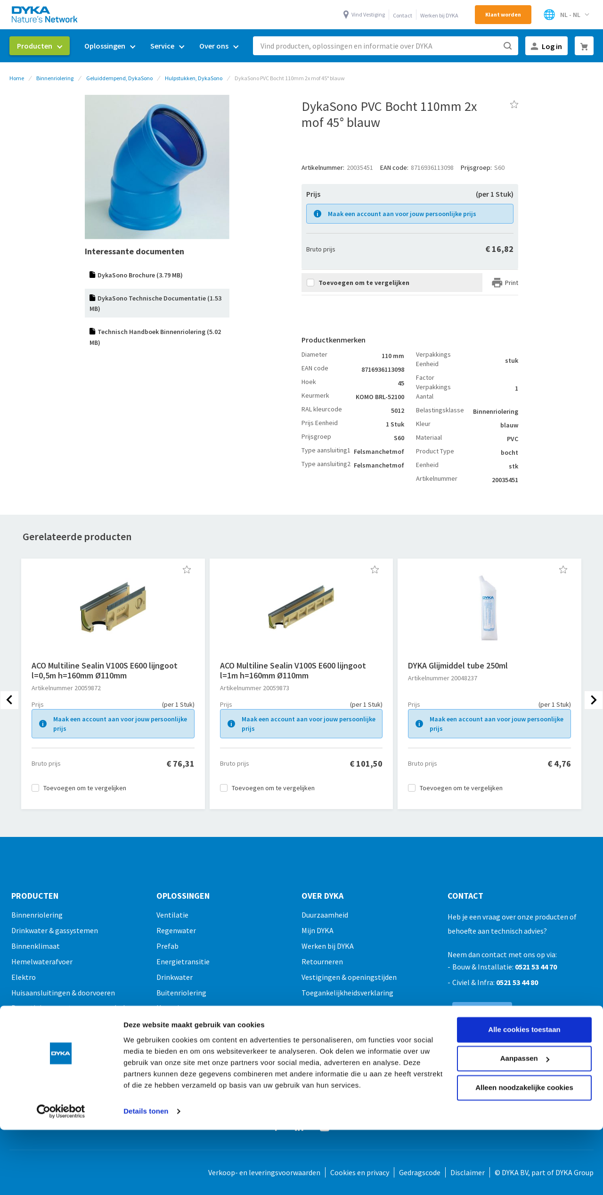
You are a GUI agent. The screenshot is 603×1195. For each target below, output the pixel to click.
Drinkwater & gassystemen (54, 930)
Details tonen (145, 1052)
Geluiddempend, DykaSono (119, 78)
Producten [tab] (34, 896)
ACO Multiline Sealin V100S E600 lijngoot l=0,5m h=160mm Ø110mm (105, 670)
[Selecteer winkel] (566, 14)
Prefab (167, 946)
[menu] (127, 46)
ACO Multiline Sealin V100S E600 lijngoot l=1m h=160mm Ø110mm (293, 670)
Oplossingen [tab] (183, 896)
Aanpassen (524, 999)
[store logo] (45, 14)
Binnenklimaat (35, 946)
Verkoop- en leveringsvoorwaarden (264, 1172)
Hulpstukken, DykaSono (193, 78)
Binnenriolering (54, 78)
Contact (402, 15)
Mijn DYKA (318, 930)
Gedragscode (419, 1172)
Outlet (22, 1085)
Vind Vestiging (368, 14)
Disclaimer (467, 1172)
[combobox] (385, 45)
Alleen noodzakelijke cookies (524, 1029)
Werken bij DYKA (439, 15)
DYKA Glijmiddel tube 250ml (458, 665)
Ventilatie (172, 914)
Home (16, 78)
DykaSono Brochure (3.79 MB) (140, 275)
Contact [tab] (465, 896)
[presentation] (9, 700)
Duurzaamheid (325, 914)
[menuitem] (39, 45)
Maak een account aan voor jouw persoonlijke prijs (402, 213)
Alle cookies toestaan (524, 971)
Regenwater (176, 930)
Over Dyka (322, 896)
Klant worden (503, 14)
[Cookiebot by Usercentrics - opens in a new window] (61, 1052)
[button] (187, 569)
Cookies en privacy (359, 1172)
